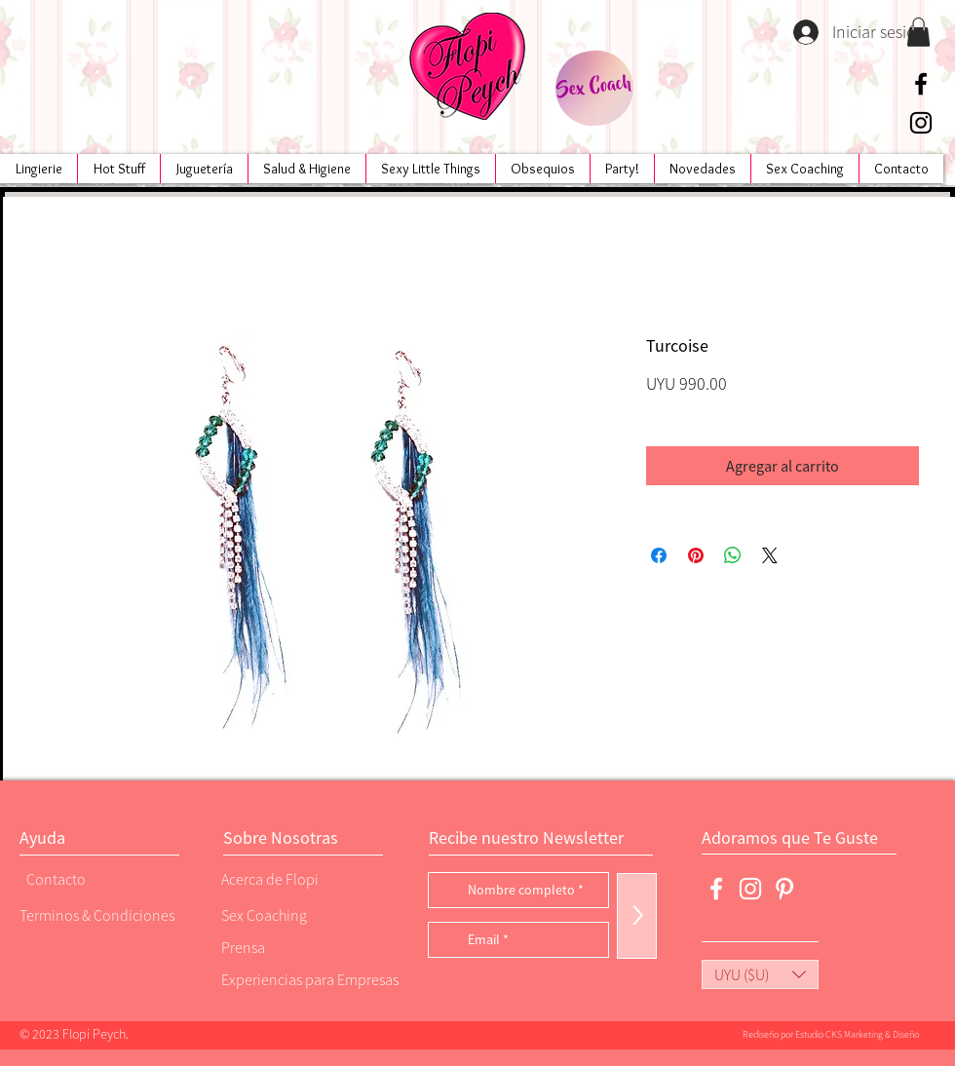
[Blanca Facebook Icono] (716, 888)
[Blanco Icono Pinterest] (784, 888)
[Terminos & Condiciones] (96, 914)
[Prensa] (287, 946)
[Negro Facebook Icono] (921, 83)
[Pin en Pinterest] (695, 555)
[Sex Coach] (594, 88)
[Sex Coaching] (303, 914)
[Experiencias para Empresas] (307, 979)
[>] (637, 916)
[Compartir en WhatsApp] (733, 555)
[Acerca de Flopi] (287, 878)
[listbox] (760, 974)
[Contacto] (92, 878)
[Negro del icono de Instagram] (921, 122)
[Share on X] (770, 555)
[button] (918, 32)
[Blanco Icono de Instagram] (750, 888)
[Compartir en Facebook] (658, 555)
